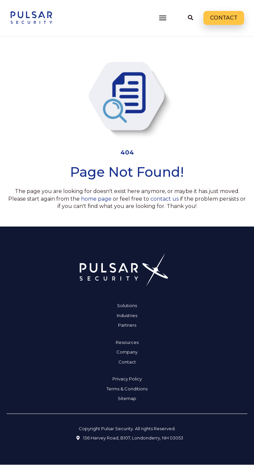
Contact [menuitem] (127, 362)
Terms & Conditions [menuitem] (127, 388)
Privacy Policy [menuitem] (127, 378)
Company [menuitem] (127, 352)
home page (96, 199)
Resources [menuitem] (127, 342)
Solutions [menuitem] (127, 305)
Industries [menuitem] (127, 315)
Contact (223, 18)
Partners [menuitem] (127, 325)
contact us (164, 199)
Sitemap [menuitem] (127, 398)
